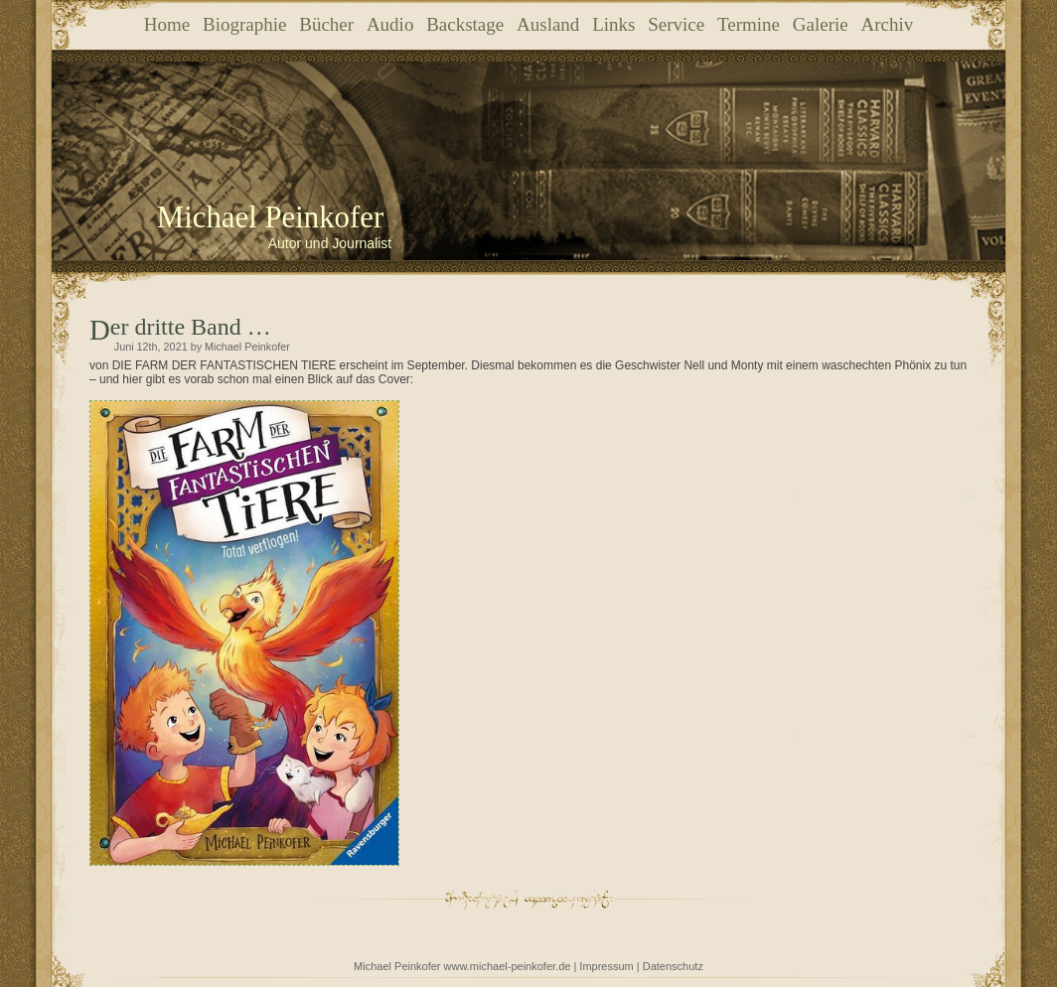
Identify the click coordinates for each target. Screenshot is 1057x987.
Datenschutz (673, 966)
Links (613, 24)
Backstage (465, 24)
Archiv (886, 24)
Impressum (606, 966)
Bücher (326, 24)
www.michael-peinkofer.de (507, 966)
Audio (390, 24)
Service (676, 24)
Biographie (244, 24)
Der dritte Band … (190, 327)
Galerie (820, 24)
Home (167, 24)
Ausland (548, 24)
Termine (748, 24)
